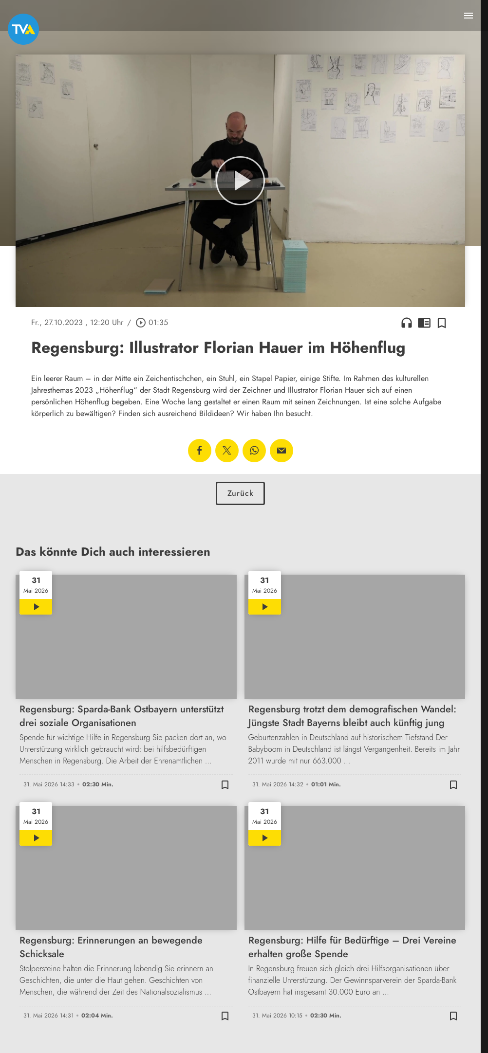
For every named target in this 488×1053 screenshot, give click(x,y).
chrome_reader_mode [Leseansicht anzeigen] (424, 322)
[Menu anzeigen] (468, 15)
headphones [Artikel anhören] (406, 322)
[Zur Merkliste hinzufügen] (442, 322)
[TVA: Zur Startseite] (23, 29)
